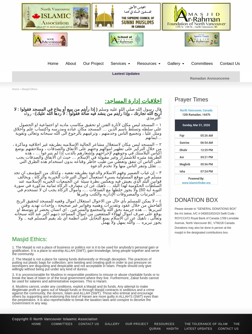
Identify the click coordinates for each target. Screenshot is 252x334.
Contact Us (230, 63)
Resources (146, 63)
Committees (202, 63)
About (70, 63)
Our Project (93, 63)
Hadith (173, 328)
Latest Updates (198, 328)
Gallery (174, 63)
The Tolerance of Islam (206, 324)
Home (53, 63)
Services (118, 63)
